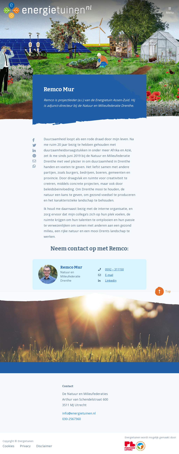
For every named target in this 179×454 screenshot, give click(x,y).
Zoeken (155, 10)
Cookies (8, 446)
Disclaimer (44, 446)
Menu (170, 10)
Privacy (25, 446)
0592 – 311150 (111, 269)
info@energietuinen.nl (79, 413)
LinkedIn (107, 280)
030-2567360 (71, 419)
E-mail (105, 275)
